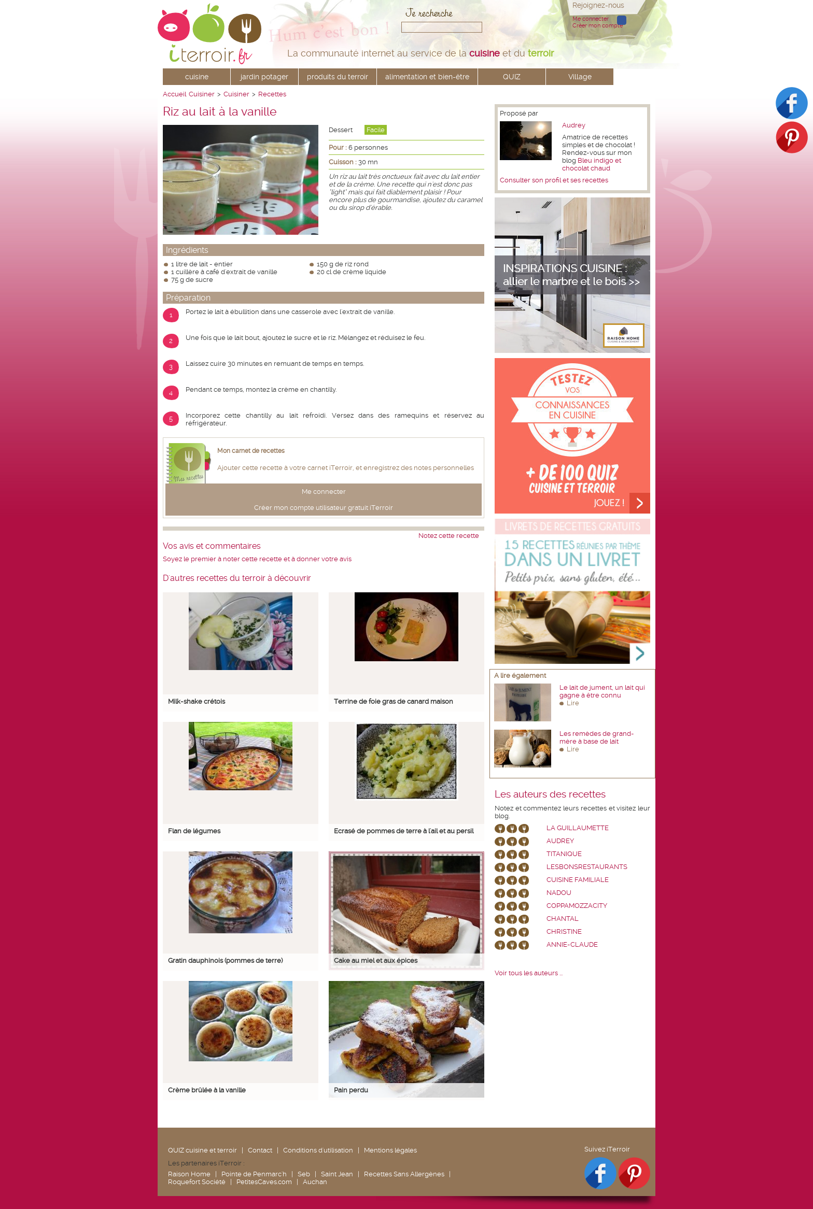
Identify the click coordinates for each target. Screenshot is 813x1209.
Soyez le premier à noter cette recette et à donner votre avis (257, 559)
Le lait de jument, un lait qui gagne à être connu (602, 691)
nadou (558, 893)
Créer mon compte (597, 25)
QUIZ (512, 77)
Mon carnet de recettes (251, 450)
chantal (562, 918)
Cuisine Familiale (577, 880)
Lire (573, 703)
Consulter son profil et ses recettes (554, 180)
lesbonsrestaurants (586, 867)
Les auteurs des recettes (550, 794)
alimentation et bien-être (427, 77)
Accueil (174, 94)
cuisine (196, 77)
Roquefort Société (197, 1182)
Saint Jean (337, 1174)
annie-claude (572, 944)
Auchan (315, 1182)
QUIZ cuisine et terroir (202, 1150)
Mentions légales (390, 1150)
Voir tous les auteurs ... (529, 973)
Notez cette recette (448, 535)
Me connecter (590, 19)
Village (580, 77)
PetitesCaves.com (264, 1182)
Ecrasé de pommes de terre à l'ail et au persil (403, 831)
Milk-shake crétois (196, 701)
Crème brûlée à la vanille (207, 1090)
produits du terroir (337, 77)
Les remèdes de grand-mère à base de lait (596, 737)
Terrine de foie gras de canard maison (393, 701)
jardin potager (264, 77)
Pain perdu (351, 1090)
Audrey (573, 125)
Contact (260, 1150)
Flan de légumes (194, 831)
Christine (564, 931)
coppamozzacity (576, 905)
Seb (304, 1174)
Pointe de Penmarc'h (254, 1174)
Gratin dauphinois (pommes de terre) (225, 960)
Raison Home (189, 1174)
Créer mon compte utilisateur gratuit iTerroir (323, 507)
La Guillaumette (577, 828)
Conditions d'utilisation (318, 1150)
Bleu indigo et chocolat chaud (591, 164)
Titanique (564, 854)
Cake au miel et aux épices (375, 960)
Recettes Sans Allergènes (404, 1174)
